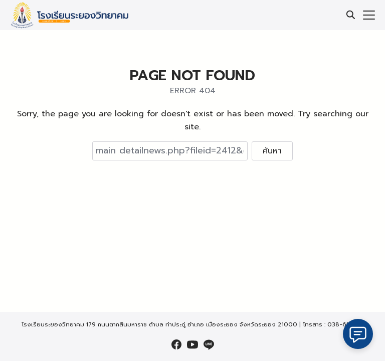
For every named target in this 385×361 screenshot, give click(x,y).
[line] (209, 344)
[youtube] (192, 344)
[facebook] (176, 344)
